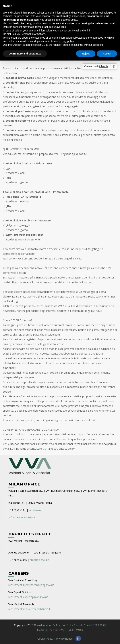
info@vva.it (35, 510)
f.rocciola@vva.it (39, 560)
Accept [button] (107, 53)
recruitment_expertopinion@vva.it (28, 597)
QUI (44, 448)
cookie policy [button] (70, 19)
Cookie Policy (45, 638)
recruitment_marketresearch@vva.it (29, 609)
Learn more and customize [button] (25, 53)
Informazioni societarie (22, 517)
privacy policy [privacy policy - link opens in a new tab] (66, 41)
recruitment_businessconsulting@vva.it (31, 585)
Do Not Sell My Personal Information (23, 34)
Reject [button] (86, 53)
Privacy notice (64, 638)
